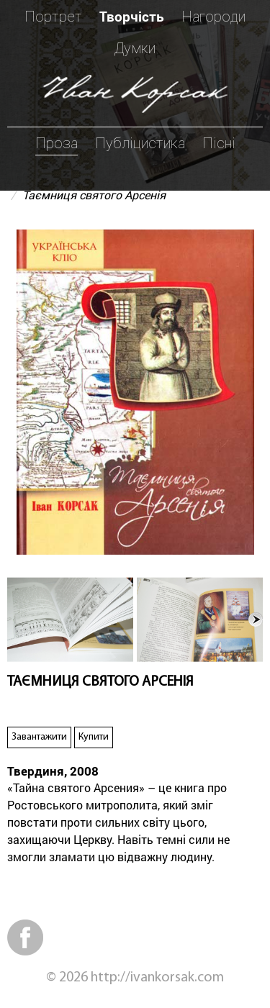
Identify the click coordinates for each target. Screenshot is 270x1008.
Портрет (53, 16)
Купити (93, 737)
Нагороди (213, 16)
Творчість (131, 16)
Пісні (218, 143)
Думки (135, 48)
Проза (56, 143)
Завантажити (39, 737)
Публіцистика (140, 143)
